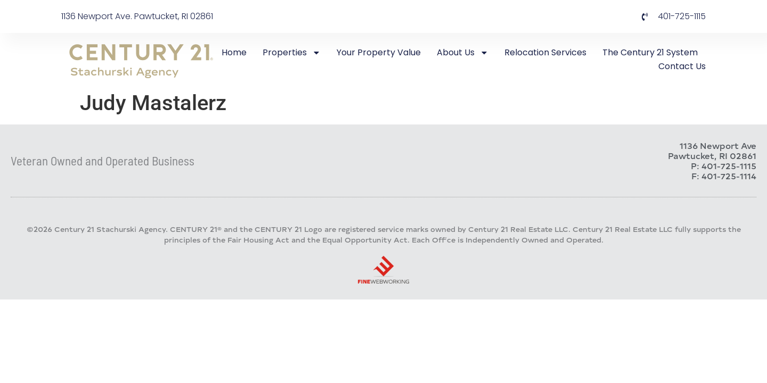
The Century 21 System (650, 52)
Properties (292, 53)
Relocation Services (545, 52)
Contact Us (682, 66)
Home (234, 52)
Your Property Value (379, 52)
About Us (462, 53)
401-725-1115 (728, 165)
